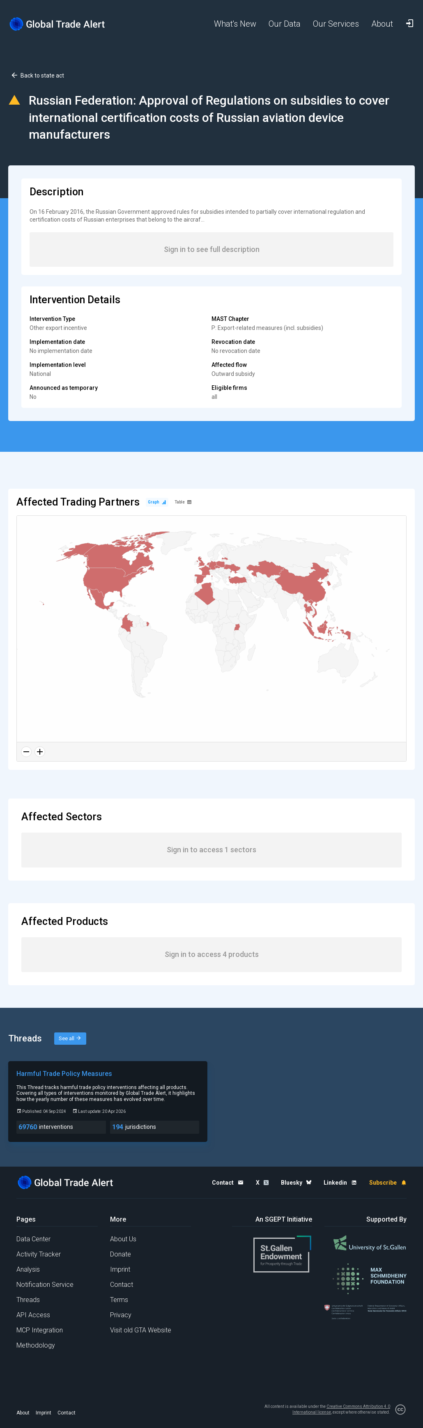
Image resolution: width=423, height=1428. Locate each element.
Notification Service (45, 1284)
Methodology (35, 1345)
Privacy (120, 1315)
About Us (123, 1239)
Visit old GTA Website (140, 1330)
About (23, 1413)
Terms (119, 1300)
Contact (121, 1284)
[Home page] (57, 24)
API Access (33, 1315)
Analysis (28, 1269)
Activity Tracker (38, 1254)
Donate (120, 1254)
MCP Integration (39, 1330)
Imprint (120, 1269)
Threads (28, 1300)
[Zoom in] (39, 751)
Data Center (33, 1239)
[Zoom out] (26, 751)
